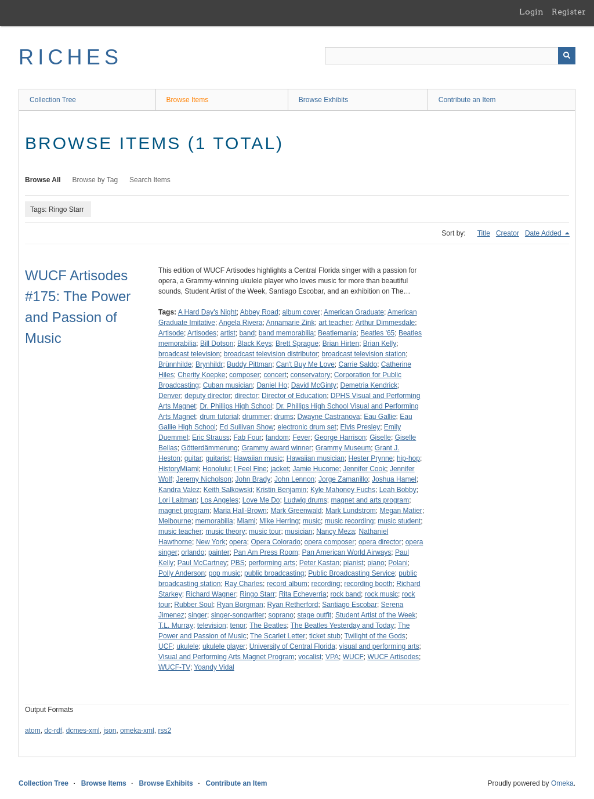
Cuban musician (228, 385)
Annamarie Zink (290, 323)
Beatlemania (337, 333)
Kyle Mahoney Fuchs (342, 490)
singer (197, 615)
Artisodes (201, 333)
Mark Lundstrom (350, 511)
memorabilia (214, 521)
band (247, 333)
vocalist (309, 657)
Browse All (43, 180)
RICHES (70, 57)
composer (244, 375)
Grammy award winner (276, 448)
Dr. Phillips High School (236, 406)
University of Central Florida (292, 646)
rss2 (164, 730)
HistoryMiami (178, 469)
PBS (238, 563)
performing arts (271, 563)
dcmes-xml (83, 730)
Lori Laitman (177, 500)
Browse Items (187, 100)
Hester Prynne (371, 458)
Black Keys (254, 343)
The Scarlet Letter (277, 636)
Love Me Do (261, 500)
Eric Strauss (211, 437)
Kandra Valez (179, 490)
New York (211, 542)
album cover (301, 312)
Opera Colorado (275, 542)
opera (238, 542)
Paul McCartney (202, 563)
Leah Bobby (397, 490)
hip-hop (408, 458)
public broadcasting (274, 573)
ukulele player (223, 646)
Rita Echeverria (303, 594)
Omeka (562, 783)
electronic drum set (306, 427)
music (312, 521)
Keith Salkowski (228, 490)
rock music (381, 594)
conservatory (310, 375)
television (211, 625)
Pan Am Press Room (265, 552)
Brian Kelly (379, 343)
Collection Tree (53, 100)
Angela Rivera (240, 323)
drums (283, 417)
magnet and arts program (370, 500)
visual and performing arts (379, 646)
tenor (237, 625)
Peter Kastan (319, 563)
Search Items (150, 180)
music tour (265, 531)
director (246, 396)
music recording (349, 521)
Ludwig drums (305, 500)
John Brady (253, 479)
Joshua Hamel (394, 479)
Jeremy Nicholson (203, 479)
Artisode (171, 333)
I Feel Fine (250, 469)
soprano (280, 615)
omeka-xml (137, 730)
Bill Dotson (216, 343)
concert (274, 375)
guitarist (217, 458)
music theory (225, 531)
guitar (193, 458)
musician (298, 531)
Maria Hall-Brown (240, 511)
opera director (379, 542)
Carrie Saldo (357, 364)
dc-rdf (53, 730)
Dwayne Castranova (328, 417)
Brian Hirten (341, 343)
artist (228, 333)
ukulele (187, 646)
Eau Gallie (380, 417)
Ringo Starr (257, 594)
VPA (332, 657)
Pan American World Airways (346, 552)
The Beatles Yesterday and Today (342, 625)
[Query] (450, 55)
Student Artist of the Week (375, 615)
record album (287, 584)
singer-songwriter (238, 615)
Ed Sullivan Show (246, 427)
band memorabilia (286, 333)
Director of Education (294, 396)
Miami (246, 521)
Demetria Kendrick (369, 385)
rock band (345, 594)
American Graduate (354, 312)
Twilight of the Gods (374, 636)
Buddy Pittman (249, 364)
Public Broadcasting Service (351, 573)
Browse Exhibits (323, 100)
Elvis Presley (361, 427)
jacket (279, 469)
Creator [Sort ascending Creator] (507, 233)
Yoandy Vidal (214, 667)
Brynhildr (209, 364)
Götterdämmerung (209, 448)
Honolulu (216, 469)
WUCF (353, 657)
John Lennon (294, 479)
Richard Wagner (211, 594)
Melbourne (174, 521)
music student (399, 521)
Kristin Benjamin (281, 490)
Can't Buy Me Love (305, 364)
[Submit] (566, 55)
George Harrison (340, 437)
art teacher (335, 323)
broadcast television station (364, 354)
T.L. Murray (175, 625)
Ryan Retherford (292, 605)
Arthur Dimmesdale (385, 323)
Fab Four (247, 437)
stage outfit (314, 615)
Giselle (380, 437)
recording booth (368, 584)
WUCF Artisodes (393, 657)
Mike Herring (279, 521)
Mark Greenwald (295, 511)
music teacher (180, 531)
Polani (397, 563)
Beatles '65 (377, 333)
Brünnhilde (174, 364)
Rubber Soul (193, 605)
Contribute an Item (467, 100)
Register (569, 11)
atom (33, 730)
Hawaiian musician (316, 458)
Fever (301, 437)
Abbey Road (259, 312)
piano (375, 563)
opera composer (330, 542)
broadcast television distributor (271, 354)
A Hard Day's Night (207, 312)
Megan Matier (401, 511)
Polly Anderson (181, 573)
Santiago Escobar (349, 605)
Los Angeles (219, 500)
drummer (256, 417)
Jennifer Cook (364, 469)
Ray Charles (243, 584)
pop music (225, 573)
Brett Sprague (297, 343)
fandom (277, 437)
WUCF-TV (174, 667)
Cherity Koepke (201, 375)
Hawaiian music (258, 458)
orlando (192, 552)
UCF (165, 646)
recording (325, 584)
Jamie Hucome (315, 469)
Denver (169, 396)
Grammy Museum (343, 448)
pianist (353, 563)
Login (531, 11)
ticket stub (325, 636)
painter (219, 552)
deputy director (207, 396)
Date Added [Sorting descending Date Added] (544, 233)
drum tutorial (219, 417)
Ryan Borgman (240, 605)
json (109, 730)
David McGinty (313, 385)
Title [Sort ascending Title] (483, 233)
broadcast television (189, 354)
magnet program (183, 511)
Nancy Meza (335, 531)
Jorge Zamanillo (343, 479)
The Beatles (268, 625)
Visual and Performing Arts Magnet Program (226, 657)
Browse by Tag (95, 180)
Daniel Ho (271, 385)
